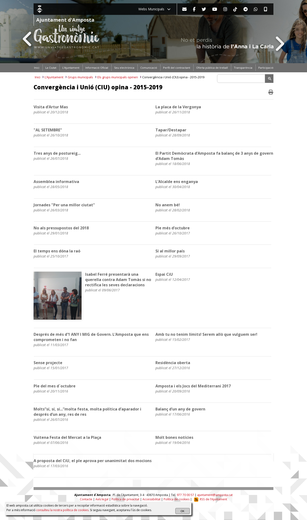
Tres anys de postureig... (57, 153)
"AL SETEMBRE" (48, 130)
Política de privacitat (125, 499)
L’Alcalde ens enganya (176, 181)
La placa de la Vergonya (178, 107)
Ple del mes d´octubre (55, 386)
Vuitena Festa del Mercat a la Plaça (67, 437)
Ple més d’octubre (172, 228)
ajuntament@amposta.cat (215, 495)
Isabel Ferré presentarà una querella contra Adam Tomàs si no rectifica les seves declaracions (118, 280)
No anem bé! (167, 205)
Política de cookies (176, 499)
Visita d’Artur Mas (51, 107)
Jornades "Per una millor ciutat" (64, 205)
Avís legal (101, 499)
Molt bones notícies (174, 437)
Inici (37, 77)
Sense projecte (48, 362)
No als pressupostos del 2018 (61, 228)
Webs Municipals (154, 9)
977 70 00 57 (185, 495)
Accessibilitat (151, 499)
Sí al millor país (170, 251)
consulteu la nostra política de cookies (62, 510)
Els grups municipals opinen (117, 77)
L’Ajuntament (54, 77)
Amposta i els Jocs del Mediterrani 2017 (193, 386)
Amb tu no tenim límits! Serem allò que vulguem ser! (206, 334)
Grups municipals (80, 77)
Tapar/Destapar (170, 130)
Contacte (86, 499)
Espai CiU (164, 274)
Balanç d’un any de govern (180, 409)
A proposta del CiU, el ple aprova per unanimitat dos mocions (93, 460)
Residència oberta (172, 362)
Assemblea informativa (56, 181)
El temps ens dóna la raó (57, 251)
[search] (241, 78)
